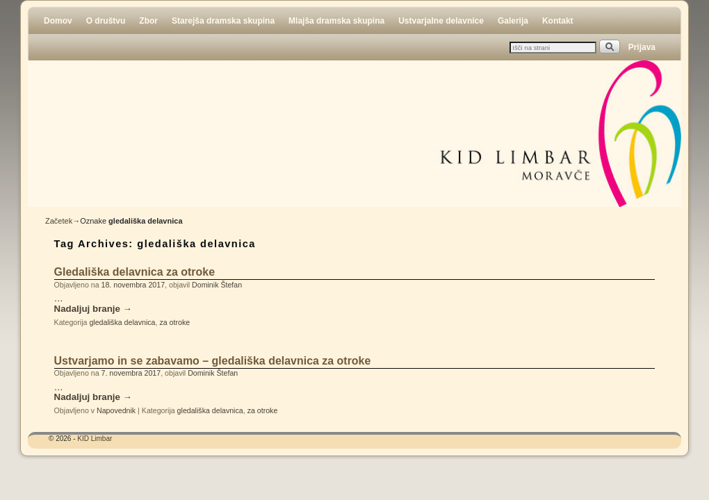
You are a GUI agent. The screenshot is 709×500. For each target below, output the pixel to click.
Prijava (641, 47)
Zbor (148, 21)
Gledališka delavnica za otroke (134, 272)
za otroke (174, 322)
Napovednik (116, 410)
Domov (58, 21)
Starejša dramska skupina (223, 21)
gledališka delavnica (122, 322)
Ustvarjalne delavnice (441, 21)
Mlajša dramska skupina (336, 21)
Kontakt (557, 21)
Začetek (58, 221)
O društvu (106, 21)
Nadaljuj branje (93, 309)
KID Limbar (94, 438)
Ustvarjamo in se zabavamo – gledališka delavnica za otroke (212, 361)
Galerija (513, 21)
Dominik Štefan (217, 285)
